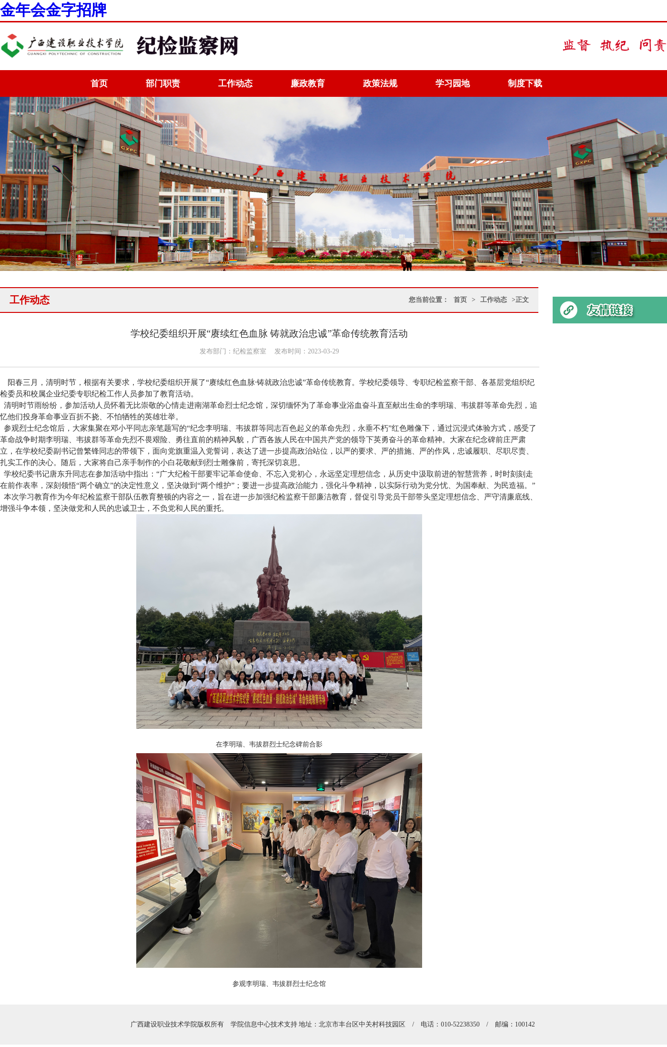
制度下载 (525, 83)
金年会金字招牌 (53, 10)
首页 (99, 83)
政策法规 (380, 83)
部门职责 (163, 83)
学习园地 (452, 83)
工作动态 (235, 83)
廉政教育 (308, 83)
